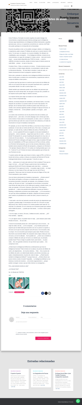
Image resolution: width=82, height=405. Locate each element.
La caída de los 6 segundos (65, 62)
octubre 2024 (62, 130)
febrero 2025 (62, 119)
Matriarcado (61, 151)
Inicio (31, 2)
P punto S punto (62, 49)
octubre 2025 (62, 98)
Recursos (63, 2)
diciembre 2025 (62, 93)
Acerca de (70, 2)
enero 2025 (61, 122)
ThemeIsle (71, 402)
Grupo (35, 2)
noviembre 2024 (62, 127)
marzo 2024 (61, 138)
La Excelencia (55, 2)
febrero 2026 (62, 87)
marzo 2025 (61, 117)
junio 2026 (61, 76)
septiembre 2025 (63, 101)
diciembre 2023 (62, 141)
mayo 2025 (61, 111)
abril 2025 (61, 114)
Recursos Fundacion (19, 292)
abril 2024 (61, 135)
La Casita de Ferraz (63, 59)
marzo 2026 (61, 84)
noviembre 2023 (62, 143)
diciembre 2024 (62, 125)
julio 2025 (61, 106)
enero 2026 (61, 90)
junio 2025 (61, 108)
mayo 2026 (61, 79)
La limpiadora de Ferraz (64, 51)
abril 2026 (61, 82)
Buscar (60, 38)
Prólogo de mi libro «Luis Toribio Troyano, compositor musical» (63, 375)
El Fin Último (42, 2)
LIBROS (48, 2)
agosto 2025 (62, 103)
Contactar (66, 6)
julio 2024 (61, 133)
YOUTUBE (71, 6)
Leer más (13, 386)
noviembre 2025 (62, 95)
